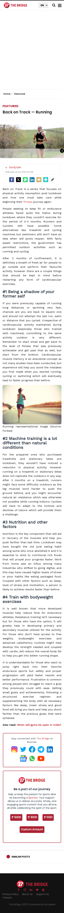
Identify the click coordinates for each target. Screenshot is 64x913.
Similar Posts (20, 856)
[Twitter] (18, 179)
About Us (27, 894)
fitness (27, 201)
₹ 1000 (48, 817)
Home (8, 93)
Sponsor (33, 797)
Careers (7, 897)
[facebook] (11, 179)
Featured (10, 106)
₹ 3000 (32, 817)
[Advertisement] (32, 53)
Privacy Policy (11, 894)
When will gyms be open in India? (39, 724)
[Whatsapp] (25, 179)
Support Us (42, 894)
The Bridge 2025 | (19, 904)
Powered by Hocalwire (42, 904)
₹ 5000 (16, 817)
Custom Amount (32, 829)
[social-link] (52, 179)
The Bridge (43, 738)
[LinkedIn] (32, 179)
